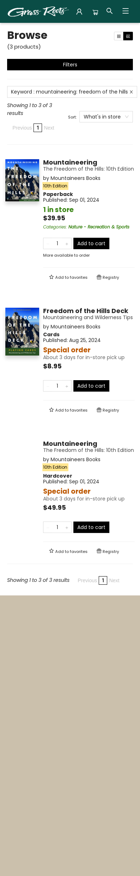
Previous (22, 128)
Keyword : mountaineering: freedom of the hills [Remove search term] (72, 91)
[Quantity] (57, 243)
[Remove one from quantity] (47, 243)
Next (49, 128)
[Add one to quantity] (66, 243)
